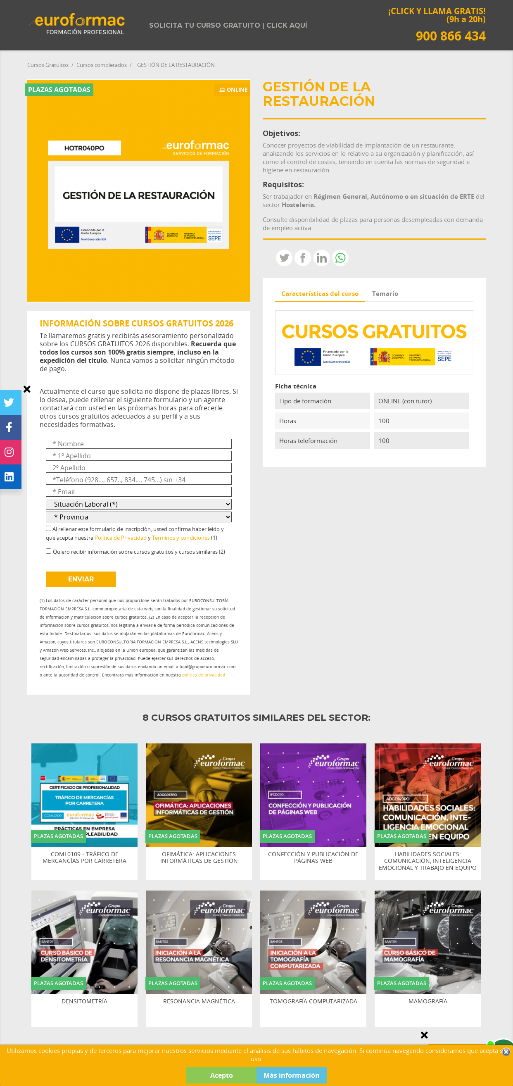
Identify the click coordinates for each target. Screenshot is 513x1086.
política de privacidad (203, 675)
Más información (292, 1075)
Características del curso (320, 293)
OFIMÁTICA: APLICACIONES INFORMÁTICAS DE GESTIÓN (199, 858)
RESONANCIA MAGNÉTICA (199, 1001)
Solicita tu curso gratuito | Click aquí (228, 25)
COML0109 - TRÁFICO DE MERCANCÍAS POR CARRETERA (84, 858)
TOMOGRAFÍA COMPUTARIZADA (313, 1001)
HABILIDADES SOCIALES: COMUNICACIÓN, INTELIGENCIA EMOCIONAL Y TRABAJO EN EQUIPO (428, 861)
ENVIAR (81, 579)
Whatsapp (340, 258)
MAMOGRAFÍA (427, 1001)
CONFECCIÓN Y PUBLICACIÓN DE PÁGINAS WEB (313, 858)
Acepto (221, 1075)
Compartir (302, 258)
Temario (385, 293)
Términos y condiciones (181, 537)
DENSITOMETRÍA (84, 1001)
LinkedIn (322, 258)
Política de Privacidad (121, 537)
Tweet (284, 258)
